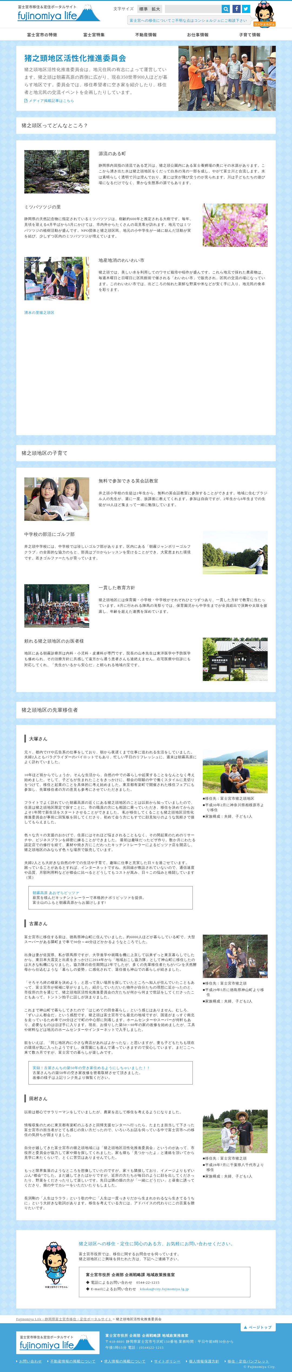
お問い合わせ (29, 1361)
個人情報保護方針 (202, 1361)
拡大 (156, 9)
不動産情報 (146, 34)
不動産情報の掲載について (71, 1361)
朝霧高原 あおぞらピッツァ (56, 893)
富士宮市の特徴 (42, 34)
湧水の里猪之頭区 (39, 313)
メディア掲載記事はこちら (49, 101)
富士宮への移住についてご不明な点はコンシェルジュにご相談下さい (188, 20)
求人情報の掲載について (123, 1361)
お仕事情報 (198, 34)
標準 (143, 9)
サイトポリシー (166, 1361)
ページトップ (258, 1327)
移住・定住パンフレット (247, 1361)
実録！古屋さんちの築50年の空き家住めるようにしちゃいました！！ (91, 1068)
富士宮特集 (94, 34)
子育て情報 (250, 34)
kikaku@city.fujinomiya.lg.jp (164, 1289)
